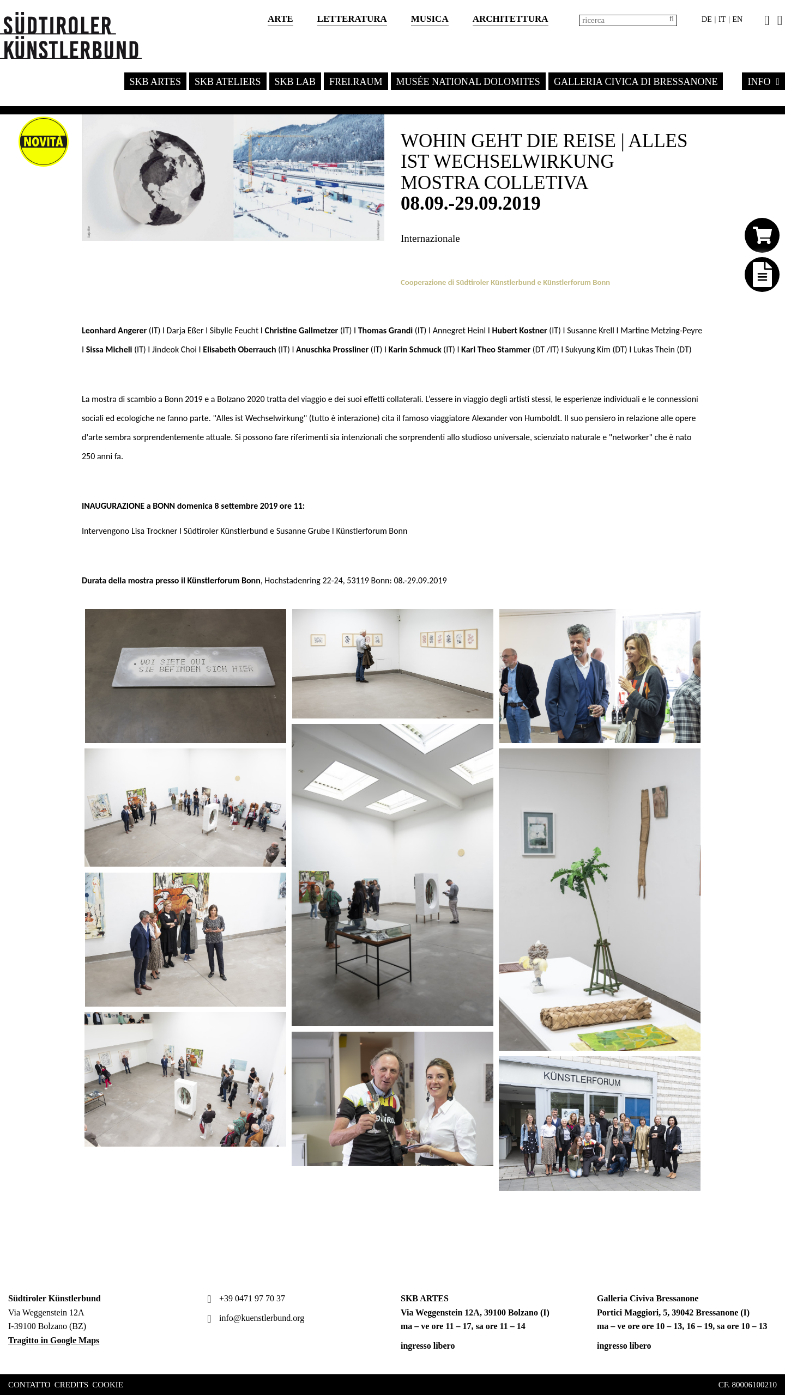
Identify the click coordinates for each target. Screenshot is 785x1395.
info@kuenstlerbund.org (254, 1318)
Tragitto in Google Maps (53, 1340)
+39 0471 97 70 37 (244, 1298)
